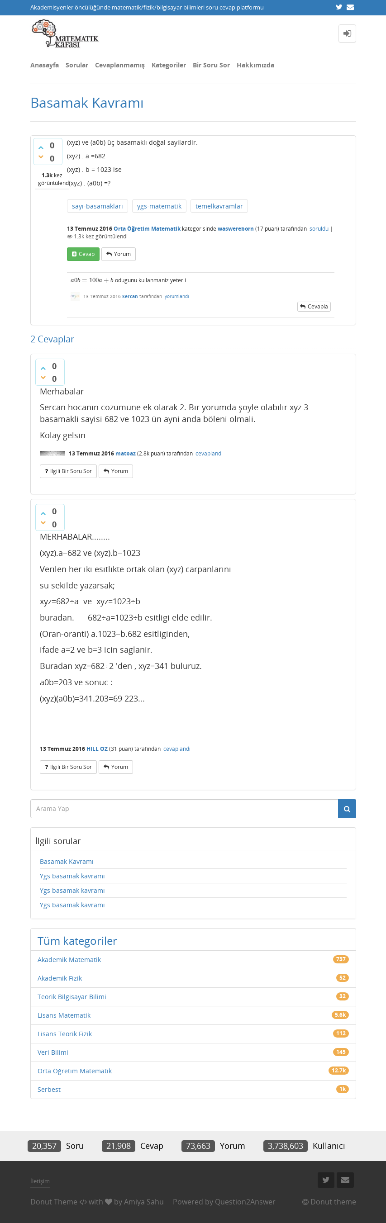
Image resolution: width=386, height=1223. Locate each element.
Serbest (49, 1089)
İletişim (40, 1181)
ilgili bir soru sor (71, 471)
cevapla (318, 306)
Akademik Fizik (60, 978)
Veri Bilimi (53, 1052)
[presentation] (92, 280)
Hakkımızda (255, 65)
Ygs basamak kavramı (72, 876)
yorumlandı (177, 296)
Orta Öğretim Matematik (147, 228)
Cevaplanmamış (120, 65)
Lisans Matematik (64, 1015)
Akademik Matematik (69, 959)
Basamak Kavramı (67, 861)
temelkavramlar (219, 206)
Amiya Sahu (144, 1202)
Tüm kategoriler (77, 940)
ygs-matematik (159, 206)
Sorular (77, 65)
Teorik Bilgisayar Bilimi (72, 996)
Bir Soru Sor (211, 65)
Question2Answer (245, 1202)
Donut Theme (53, 1202)
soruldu (319, 228)
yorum (122, 254)
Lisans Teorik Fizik (65, 1033)
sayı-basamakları (97, 206)
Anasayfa (44, 65)
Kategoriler (169, 65)
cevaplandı (209, 453)
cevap (87, 254)
